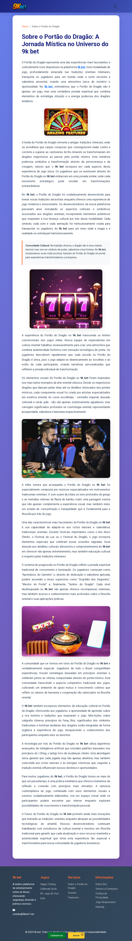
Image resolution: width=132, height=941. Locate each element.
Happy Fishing (48, 884)
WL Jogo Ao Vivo (49, 893)
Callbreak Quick (48, 888)
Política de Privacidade (101, 895)
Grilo (42, 898)
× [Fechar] (82, 934)
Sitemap (99, 906)
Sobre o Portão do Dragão (77, 886)
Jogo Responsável (105, 902)
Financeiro (73, 897)
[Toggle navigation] (115, 6)
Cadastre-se (56, 935)
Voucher (72, 892)
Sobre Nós (101, 884)
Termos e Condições (106, 888)
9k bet (81, 67)
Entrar (76, 935)
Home (25, 26)
